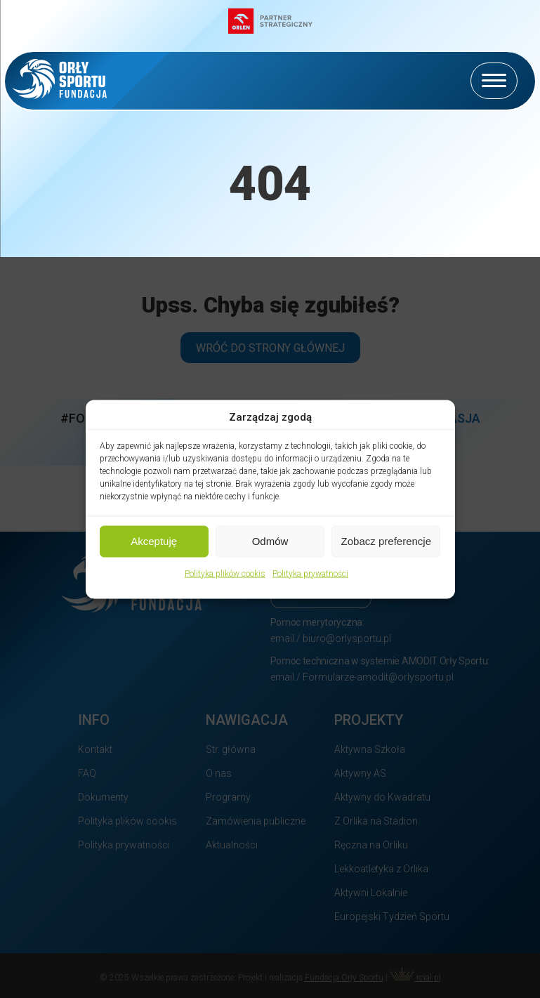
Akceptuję (154, 541)
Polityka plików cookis (225, 573)
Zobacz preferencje (386, 541)
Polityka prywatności (310, 573)
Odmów (270, 541)
